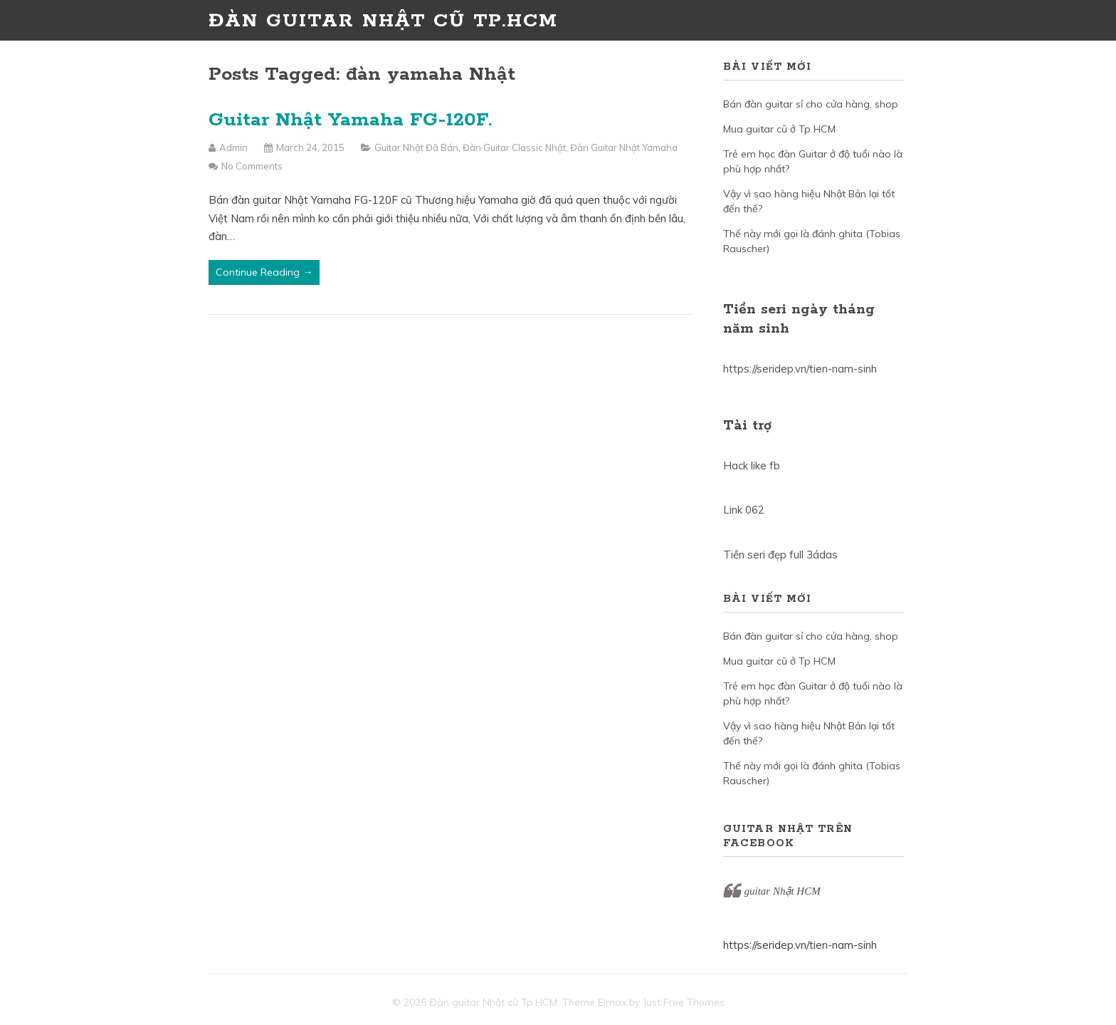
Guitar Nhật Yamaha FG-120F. (350, 120)
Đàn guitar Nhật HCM (772, 891)
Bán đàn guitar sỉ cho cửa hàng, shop (810, 104)
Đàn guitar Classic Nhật (514, 147)
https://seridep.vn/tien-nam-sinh (800, 368)
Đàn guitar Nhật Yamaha (624, 147)
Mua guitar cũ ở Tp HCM (779, 129)
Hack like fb (751, 465)
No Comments (252, 166)
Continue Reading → (264, 272)
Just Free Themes (684, 1002)
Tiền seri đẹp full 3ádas (780, 554)
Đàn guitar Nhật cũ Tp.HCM (383, 21)
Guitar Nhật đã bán (416, 147)
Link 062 (743, 509)
